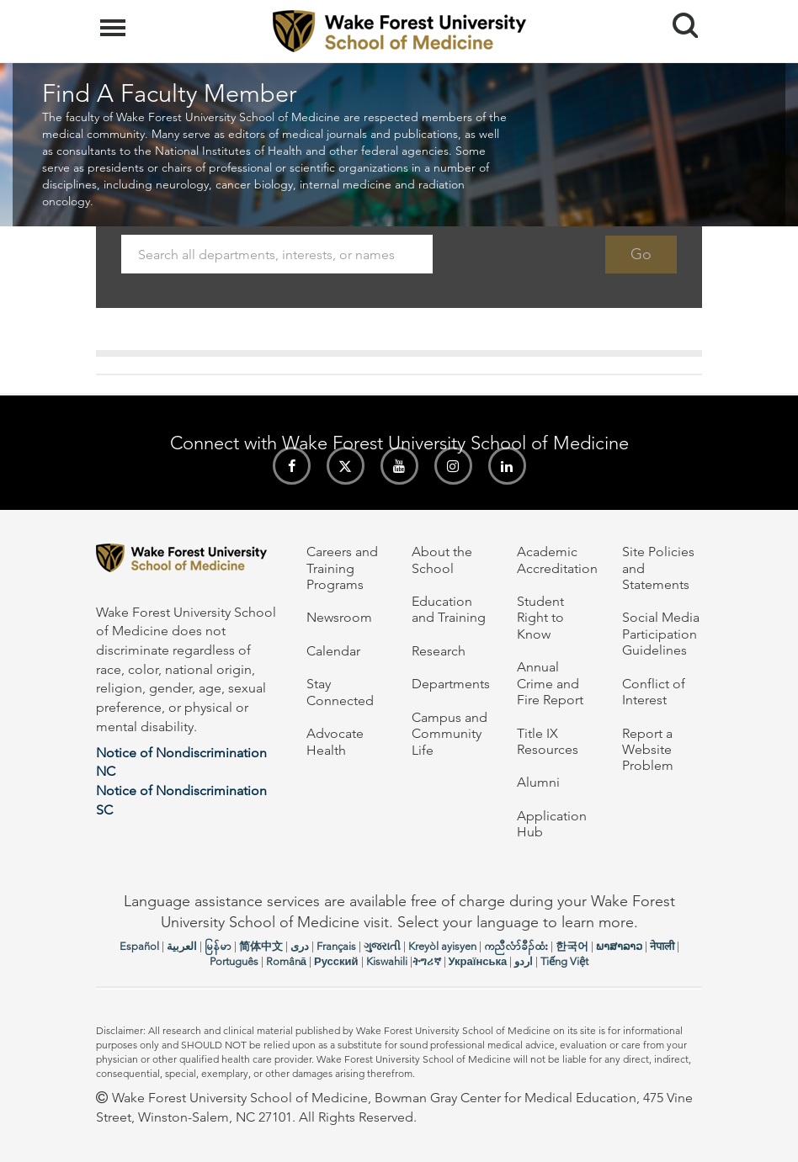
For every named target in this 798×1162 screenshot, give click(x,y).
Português (234, 961)
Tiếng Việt (564, 961)
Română (286, 961)
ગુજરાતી (382, 946)
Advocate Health (335, 741)
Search (679, 19)
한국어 (572, 946)
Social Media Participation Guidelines (661, 633)
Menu (115, 19)
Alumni (538, 782)
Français (336, 946)
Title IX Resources (547, 741)
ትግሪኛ (426, 961)
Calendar (333, 651)
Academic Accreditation (557, 560)
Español (139, 946)
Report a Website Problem (647, 749)
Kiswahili (386, 961)
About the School (442, 560)
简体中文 (261, 946)
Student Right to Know (540, 617)
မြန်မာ (218, 946)
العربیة (182, 946)
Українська (478, 961)
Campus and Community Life (449, 733)
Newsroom (339, 617)
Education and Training (449, 609)
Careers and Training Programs (342, 568)
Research (439, 651)
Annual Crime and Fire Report (550, 683)
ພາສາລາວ (619, 946)
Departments (451, 684)
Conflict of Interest (653, 692)
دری (299, 946)
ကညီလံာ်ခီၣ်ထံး (516, 946)
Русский (336, 961)
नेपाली (662, 946)
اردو (523, 961)
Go (641, 254)
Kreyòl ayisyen (442, 946)
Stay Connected (340, 692)
